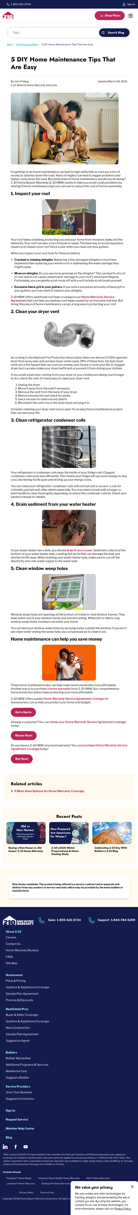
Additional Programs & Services (27, 1064)
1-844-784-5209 (123, 920)
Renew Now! (23, 735)
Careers (11, 937)
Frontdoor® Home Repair (19, 1178)
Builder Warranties (18, 1058)
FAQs (9, 956)
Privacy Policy (122, 1208)
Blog (9, 1137)
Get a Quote (23, 712)
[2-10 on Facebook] (15, 1147)
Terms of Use (47, 1192)
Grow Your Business (19, 1092)
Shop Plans (112, 15)
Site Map (12, 963)
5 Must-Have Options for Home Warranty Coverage (49, 791)
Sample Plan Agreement (22, 993)
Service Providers (18, 1086)
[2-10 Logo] (8, 18)
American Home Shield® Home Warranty (59, 1178)
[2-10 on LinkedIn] (5, 1146)
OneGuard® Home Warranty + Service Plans (64, 1183)
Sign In (131, 4)
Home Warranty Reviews (22, 950)
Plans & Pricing (16, 980)
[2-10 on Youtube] (26, 1146)
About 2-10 (13, 931)
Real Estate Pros (17, 1009)
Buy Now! (21, 759)
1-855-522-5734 (21, 4)
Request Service (17, 1119)
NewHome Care (16, 1071)
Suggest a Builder (17, 1077)
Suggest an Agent (17, 1040)
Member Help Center (20, 1128)
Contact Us (13, 944)
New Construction (18, 1027)
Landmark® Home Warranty (20, 1183)
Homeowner (14, 975)
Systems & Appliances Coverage (27, 987)
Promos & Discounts (19, 1000)
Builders (11, 1052)
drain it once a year (79, 550)
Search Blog (116, 32)
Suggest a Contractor (20, 1098)
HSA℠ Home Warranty (98, 1178)
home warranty (60, 688)
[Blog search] (55, 32)
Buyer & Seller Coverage (22, 1015)
